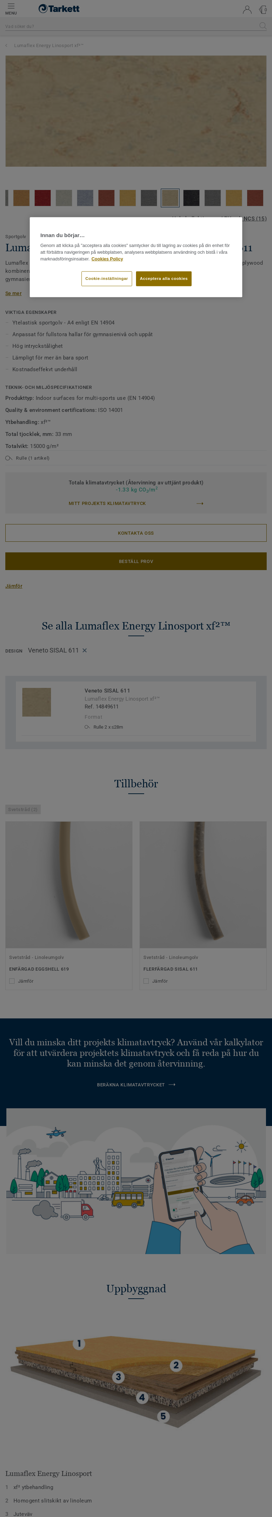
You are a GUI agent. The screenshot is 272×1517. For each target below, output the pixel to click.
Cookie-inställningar (106, 278)
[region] (136, 257)
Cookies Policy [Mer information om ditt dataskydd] (107, 259)
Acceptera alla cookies (164, 278)
